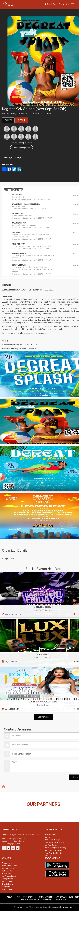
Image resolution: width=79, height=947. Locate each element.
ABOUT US (10, 908)
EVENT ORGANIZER (30, 908)
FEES (18, 908)
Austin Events (7, 897)
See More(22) (43, 717)
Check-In (22, 120)
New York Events (8, 879)
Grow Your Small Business (54, 864)
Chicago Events (7, 889)
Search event (52, 4)
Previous (4, 815)
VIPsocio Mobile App (52, 851)
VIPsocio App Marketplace (54, 853)
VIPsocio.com (68, 918)
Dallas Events (7, 882)
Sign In (61, 4)
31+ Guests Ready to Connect (21, 143)
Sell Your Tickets (51, 856)
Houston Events (7, 884)
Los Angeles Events (9, 887)
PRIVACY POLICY (62, 910)
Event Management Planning (55, 858)
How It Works (50, 845)
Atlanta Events (7, 874)
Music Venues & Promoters (55, 861)
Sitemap (48, 866)
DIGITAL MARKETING (46, 908)
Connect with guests (21, 148)
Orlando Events (7, 895)
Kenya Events (7, 900)
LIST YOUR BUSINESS (45, 910)
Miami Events (7, 892)
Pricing (47, 848)
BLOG (71, 908)
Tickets (8, 120)
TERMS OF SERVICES (28, 910)
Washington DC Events (10, 876)
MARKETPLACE (61, 908)
